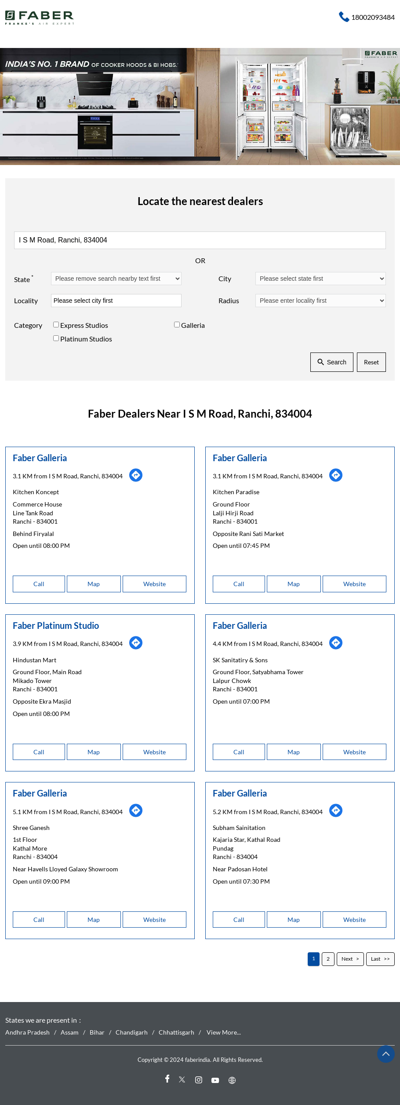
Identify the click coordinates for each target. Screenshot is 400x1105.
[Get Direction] (136, 479)
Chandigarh (132, 1032)
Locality (26, 301)
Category (28, 325)
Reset (371, 362)
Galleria (193, 325)
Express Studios (84, 325)
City (224, 279)
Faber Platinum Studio (56, 625)
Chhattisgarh (176, 1032)
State (23, 278)
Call (38, 583)
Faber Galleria (40, 457)
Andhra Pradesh (27, 1032)
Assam (70, 1032)
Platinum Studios (86, 338)
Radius (228, 301)
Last (375, 958)
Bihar (97, 1032)
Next (347, 958)
